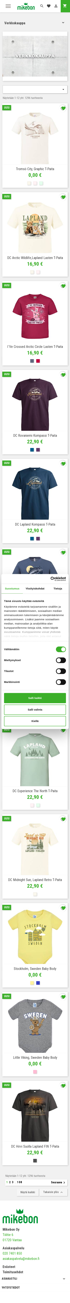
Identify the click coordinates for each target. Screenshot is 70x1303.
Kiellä (35, 721)
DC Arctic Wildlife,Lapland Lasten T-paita (35, 258)
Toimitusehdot (13, 1272)
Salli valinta (35, 709)
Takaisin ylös (53, 1192)
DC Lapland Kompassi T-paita (35, 524)
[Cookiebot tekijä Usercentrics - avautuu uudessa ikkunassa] (50, 579)
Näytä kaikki (27, 1192)
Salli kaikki (35, 697)
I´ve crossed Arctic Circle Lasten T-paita (35, 347)
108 (19, 1182)
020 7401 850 (12, 1253)
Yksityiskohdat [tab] (35, 588)
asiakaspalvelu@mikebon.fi (21, 1259)
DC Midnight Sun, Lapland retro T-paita (35, 880)
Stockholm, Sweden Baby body (35, 969)
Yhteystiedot (11, 1287)
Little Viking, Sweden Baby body (35, 1057)
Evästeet (9, 1267)
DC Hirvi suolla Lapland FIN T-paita (35, 1146)
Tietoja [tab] (57, 588)
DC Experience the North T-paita (35, 791)
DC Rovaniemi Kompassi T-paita (35, 435)
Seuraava (58, 1183)
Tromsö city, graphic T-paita (35, 169)
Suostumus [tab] (12, 588)
